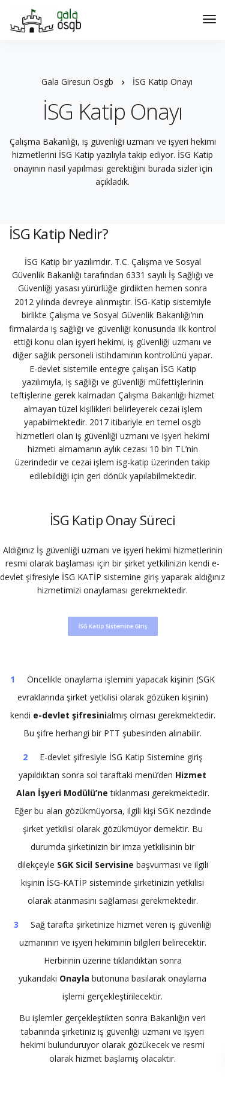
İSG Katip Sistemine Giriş (113, 626)
